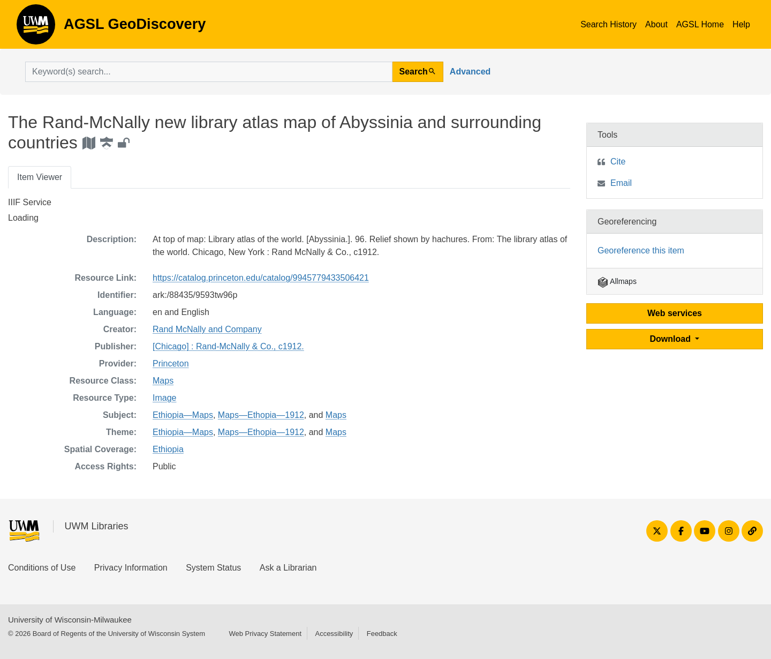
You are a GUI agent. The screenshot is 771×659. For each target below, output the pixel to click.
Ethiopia (168, 449)
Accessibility (334, 634)
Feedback (382, 634)
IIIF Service (29, 202)
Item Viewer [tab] (39, 177)
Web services (674, 313)
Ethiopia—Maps (183, 415)
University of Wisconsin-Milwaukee (70, 619)
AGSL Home (700, 24)
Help (741, 24)
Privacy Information (131, 567)
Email (621, 183)
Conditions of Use (41, 567)
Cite (617, 161)
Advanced (470, 71)
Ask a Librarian (288, 567)
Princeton (171, 363)
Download (671, 338)
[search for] (208, 72)
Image (164, 397)
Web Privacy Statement (265, 634)
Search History (608, 24)
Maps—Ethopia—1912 (261, 415)
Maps (163, 380)
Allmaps (617, 281)
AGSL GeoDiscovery (36, 28)
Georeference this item (641, 250)
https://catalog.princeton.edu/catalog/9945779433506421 (261, 277)
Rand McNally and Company (207, 329)
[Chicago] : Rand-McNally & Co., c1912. (228, 346)
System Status (213, 567)
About (656, 24)
